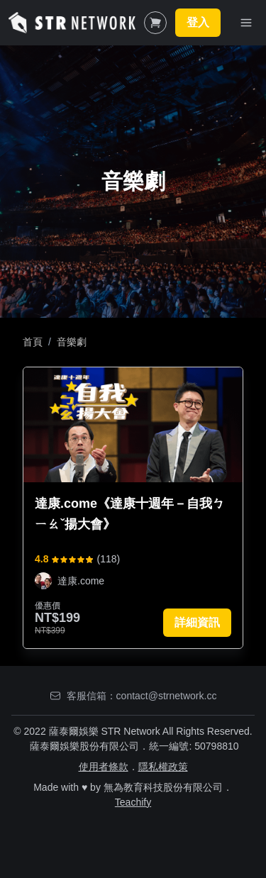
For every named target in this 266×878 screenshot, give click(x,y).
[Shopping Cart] (155, 22)
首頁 (33, 342)
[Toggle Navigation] (246, 23)
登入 (198, 22)
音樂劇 (72, 342)
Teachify (133, 802)
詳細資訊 (197, 622)
